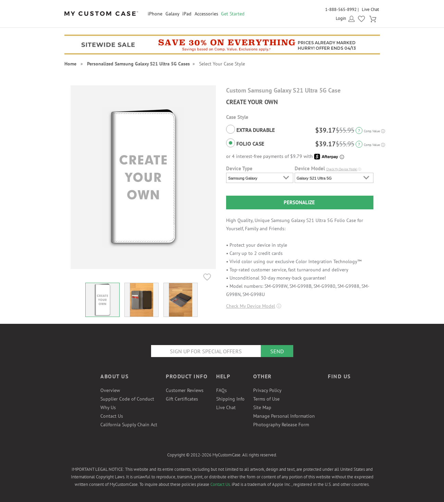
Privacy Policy (267, 390)
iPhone (155, 14)
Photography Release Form (281, 424)
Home (70, 64)
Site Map (262, 407)
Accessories (206, 14)
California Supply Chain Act (128, 424)
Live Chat (370, 9)
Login (341, 18)
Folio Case (245, 142)
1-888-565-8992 (341, 9)
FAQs (221, 390)
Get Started (233, 14)
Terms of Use (266, 399)
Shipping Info (230, 399)
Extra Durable (250, 129)
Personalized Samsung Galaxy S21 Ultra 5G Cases (138, 64)
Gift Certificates (182, 399)
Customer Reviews (185, 390)
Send (277, 351)
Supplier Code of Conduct (127, 399)
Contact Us (111, 416)
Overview (110, 390)
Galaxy (172, 14)
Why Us (108, 407)
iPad (187, 14)
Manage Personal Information (284, 416)
